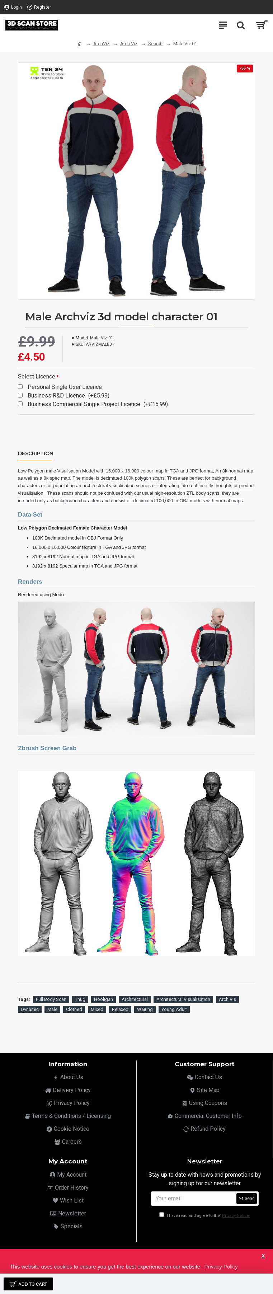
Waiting (145, 1009)
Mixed (97, 1009)
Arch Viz (128, 43)
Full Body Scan (51, 999)
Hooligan (103, 999)
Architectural (135, 999)
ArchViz (101, 43)
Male (52, 1009)
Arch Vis (227, 999)
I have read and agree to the (204, 1215)
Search (155, 43)
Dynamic (30, 1009)
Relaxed (120, 1009)
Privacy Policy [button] (220, 1267)
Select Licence (36, 376)
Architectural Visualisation (183, 999)
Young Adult (174, 1009)
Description (35, 454)
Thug (80, 999)
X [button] (263, 1255)
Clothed (74, 1009)
